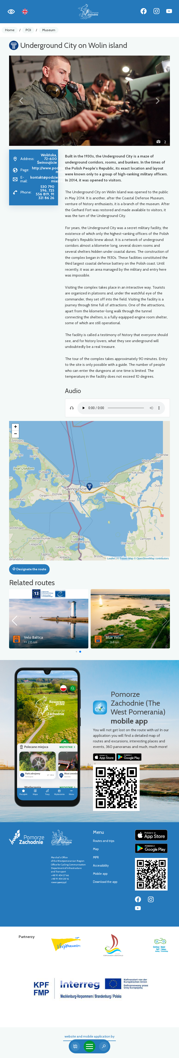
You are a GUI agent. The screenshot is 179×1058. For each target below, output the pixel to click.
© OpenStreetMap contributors (151, 558)
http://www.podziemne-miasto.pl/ (52, 170)
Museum (48, 30)
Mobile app (100, 873)
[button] (21, 101)
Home (9, 30)
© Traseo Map (125, 558)
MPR (96, 857)
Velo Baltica (33, 637)
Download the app (105, 882)
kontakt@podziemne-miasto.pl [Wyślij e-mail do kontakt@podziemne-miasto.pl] (48, 179)
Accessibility (101, 865)
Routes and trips (103, 841)
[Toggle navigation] (89, 1046)
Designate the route (29, 569)
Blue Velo (113, 637)
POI (28, 30)
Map (96, 849)
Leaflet (111, 558)
